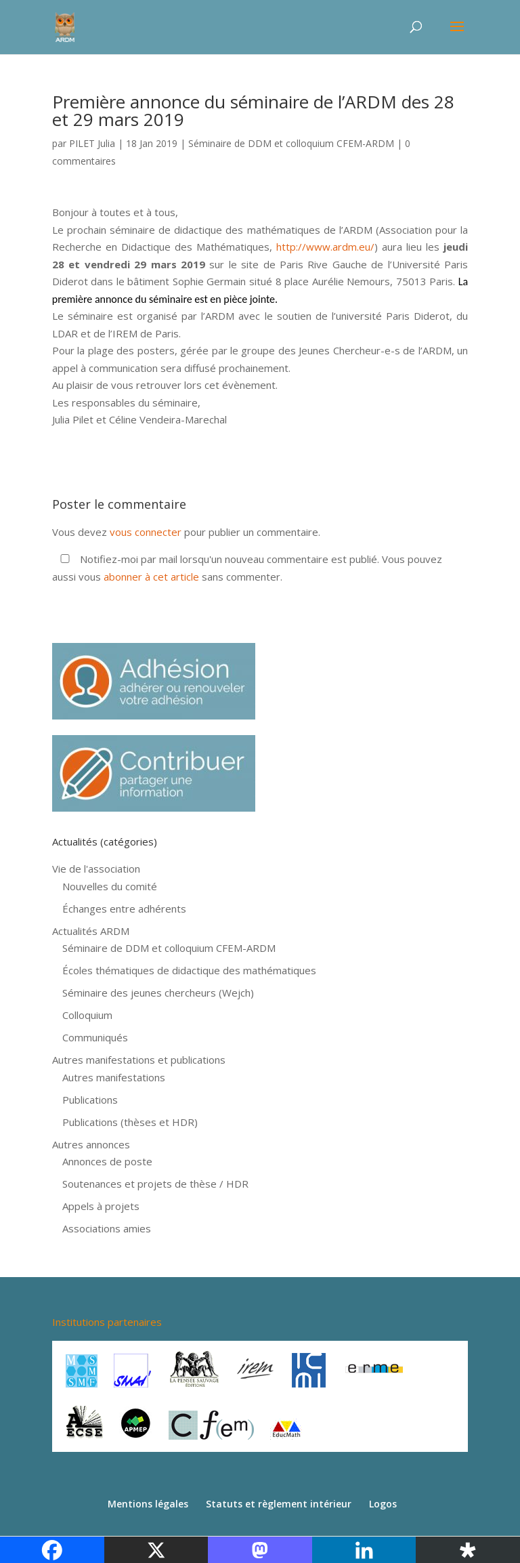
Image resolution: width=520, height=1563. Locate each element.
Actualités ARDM (90, 931)
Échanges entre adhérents (124, 908)
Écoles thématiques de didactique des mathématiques (189, 970)
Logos (383, 1503)
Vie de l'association (96, 868)
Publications (90, 1099)
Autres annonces (91, 1144)
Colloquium (87, 1015)
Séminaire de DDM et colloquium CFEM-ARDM (291, 143)
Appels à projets (100, 1206)
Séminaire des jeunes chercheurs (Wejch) (158, 992)
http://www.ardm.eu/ (325, 246)
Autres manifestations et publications (138, 1059)
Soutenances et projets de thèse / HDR (155, 1183)
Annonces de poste (107, 1161)
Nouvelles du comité (109, 886)
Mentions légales (148, 1503)
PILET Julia (92, 143)
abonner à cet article (151, 576)
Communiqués (95, 1037)
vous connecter (145, 532)
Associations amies (106, 1228)
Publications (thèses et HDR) (130, 1122)
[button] (260, 316)
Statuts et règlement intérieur (278, 1503)
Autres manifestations (113, 1077)
